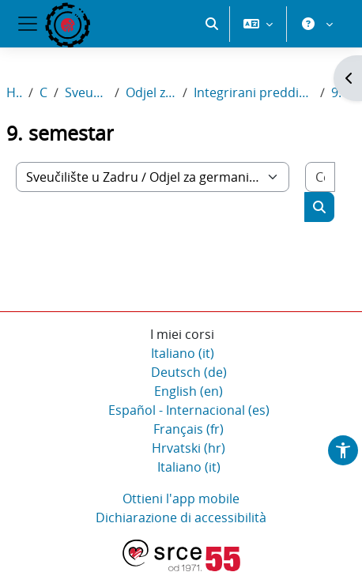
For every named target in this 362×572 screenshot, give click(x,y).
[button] (212, 79)
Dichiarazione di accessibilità (181, 518)
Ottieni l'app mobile (181, 499)
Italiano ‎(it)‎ (182, 354)
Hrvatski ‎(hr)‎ (188, 448)
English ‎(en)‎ (188, 392)
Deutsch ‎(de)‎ (189, 373)
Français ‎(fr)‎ (188, 429)
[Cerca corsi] (320, 178)
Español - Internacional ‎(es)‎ (189, 411)
